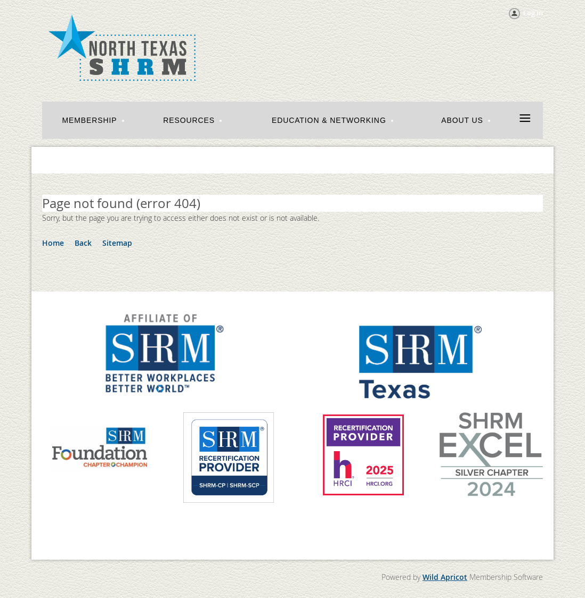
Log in (533, 13)
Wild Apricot (445, 577)
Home (53, 243)
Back (83, 243)
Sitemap (117, 243)
